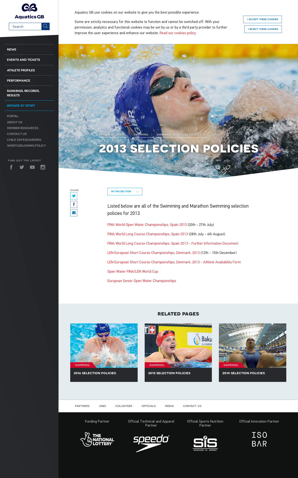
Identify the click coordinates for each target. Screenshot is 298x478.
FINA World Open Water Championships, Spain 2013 (147, 224)
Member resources (22, 128)
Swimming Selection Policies (181, 134)
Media (169, 406)
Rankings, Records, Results (23, 93)
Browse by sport (21, 105)
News (11, 49)
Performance (18, 80)
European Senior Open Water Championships (141, 281)
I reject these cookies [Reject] (263, 29)
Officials (149, 406)
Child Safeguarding (24, 139)
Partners (82, 406)
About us (14, 122)
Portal (12, 116)
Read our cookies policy (178, 33)
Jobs (102, 406)
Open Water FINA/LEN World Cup (132, 271)
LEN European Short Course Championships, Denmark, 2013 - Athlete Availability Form (174, 262)
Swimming (143, 134)
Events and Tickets (23, 60)
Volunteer (123, 406)
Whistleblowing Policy (26, 145)
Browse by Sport (114, 134)
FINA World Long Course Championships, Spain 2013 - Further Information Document (172, 243)
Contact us (17, 134)
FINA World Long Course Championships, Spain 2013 (147, 234)
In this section (125, 191)
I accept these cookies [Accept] (262, 19)
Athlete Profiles (21, 70)
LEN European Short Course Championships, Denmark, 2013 (153, 252)
